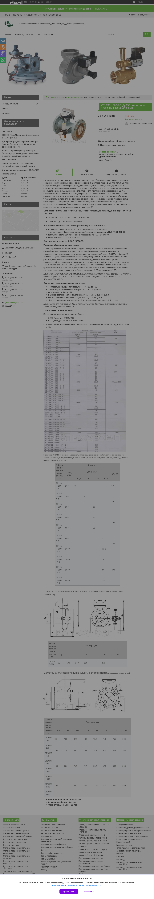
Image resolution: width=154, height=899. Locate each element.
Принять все (68, 891)
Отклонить (89, 891)
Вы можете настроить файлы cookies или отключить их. (76, 885)
